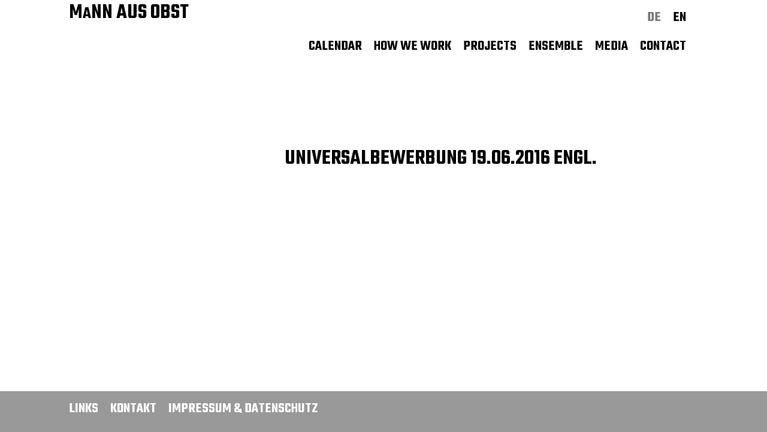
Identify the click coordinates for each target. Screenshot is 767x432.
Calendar (335, 46)
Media (611, 46)
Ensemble (556, 46)
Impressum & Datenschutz (243, 408)
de (654, 17)
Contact (663, 46)
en (679, 17)
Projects (490, 46)
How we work (412, 46)
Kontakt (133, 408)
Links (83, 408)
